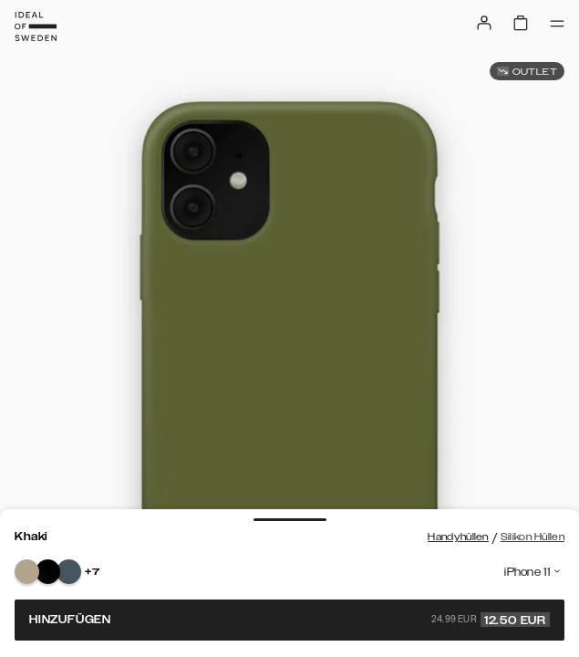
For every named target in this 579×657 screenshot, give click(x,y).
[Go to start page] (36, 26)
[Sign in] (484, 23)
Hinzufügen (289, 619)
